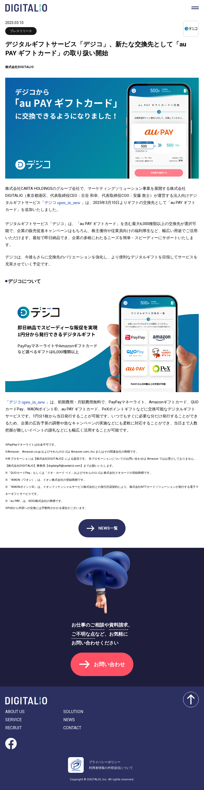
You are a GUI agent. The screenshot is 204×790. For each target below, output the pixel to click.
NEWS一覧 (108, 528)
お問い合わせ (109, 664)
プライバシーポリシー (104, 762)
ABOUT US (15, 711)
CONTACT (72, 727)
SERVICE (13, 719)
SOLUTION (73, 711)
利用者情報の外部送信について (111, 768)
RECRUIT (13, 727)
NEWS (69, 719)
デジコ (50, 202)
